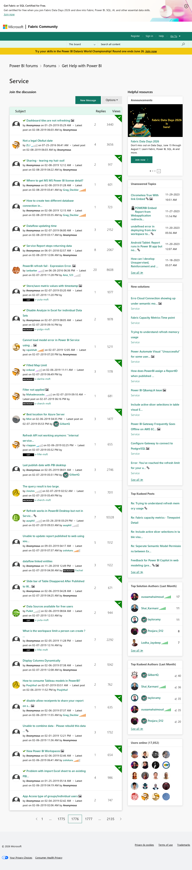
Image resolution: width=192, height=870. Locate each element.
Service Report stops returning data (49, 246)
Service (135, 308)
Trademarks (183, 844)
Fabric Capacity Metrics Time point (153, 317)
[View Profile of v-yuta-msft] (42, 299)
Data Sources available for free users (49, 606)
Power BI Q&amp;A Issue (147, 390)
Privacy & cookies (144, 844)
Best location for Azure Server (45, 414)
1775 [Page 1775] (61, 819)
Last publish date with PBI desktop (44, 465)
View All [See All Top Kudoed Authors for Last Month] (137, 729)
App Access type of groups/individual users (50, 796)
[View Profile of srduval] (30, 370)
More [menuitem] (144, 26)
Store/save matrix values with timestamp (52, 286)
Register (135, 35)
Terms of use (165, 844)
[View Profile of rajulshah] (31, 350)
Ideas (98, 26)
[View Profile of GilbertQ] (65, 424)
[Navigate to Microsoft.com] (13, 27)
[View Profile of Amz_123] (68, 275)
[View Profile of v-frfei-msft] (41, 454)
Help (161, 35)
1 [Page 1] (42, 819)
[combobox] (143, 44)
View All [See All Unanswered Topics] (137, 272)
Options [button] (111, 100)
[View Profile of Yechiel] (79, 570)
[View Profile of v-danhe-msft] (42, 379)
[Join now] (141, 159)
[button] (88, 100)
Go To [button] (173, 36)
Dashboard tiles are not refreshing (48, 120)
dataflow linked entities (37, 561)
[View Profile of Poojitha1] (31, 685)
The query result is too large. (41, 486)
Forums (66, 26)
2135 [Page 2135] (110, 819)
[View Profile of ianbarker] (31, 270)
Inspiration (82, 26)
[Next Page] (119, 819)
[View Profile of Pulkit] (29, 611)
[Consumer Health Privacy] (48, 857)
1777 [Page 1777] (88, 819)
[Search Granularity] (82, 44)
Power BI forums (23, 65)
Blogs (132, 26)
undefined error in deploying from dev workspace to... (143, 230)
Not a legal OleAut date (38, 140)
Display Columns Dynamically (41, 660)
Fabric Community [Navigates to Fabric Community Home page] (43, 27)
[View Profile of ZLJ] (28, 145)
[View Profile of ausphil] (30, 520)
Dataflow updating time (41, 226)
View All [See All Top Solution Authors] (137, 650)
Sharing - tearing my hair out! (45, 160)
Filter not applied (34, 389)
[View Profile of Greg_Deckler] (71, 189)
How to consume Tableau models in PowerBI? (51, 680)
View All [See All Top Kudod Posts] (137, 572)
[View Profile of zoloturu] (68, 550)
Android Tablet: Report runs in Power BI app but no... (146, 246)
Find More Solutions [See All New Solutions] (137, 480)
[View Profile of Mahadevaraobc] (35, 394)
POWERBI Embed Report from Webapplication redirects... (144, 213)
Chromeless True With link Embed (145, 197)
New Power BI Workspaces (43, 751)
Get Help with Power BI (82, 65)
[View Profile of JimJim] (30, 491)
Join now (9, 14)
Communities (115, 26)
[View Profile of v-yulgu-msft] (42, 329)
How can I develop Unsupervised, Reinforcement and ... (144, 262)
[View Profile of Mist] (29, 419)
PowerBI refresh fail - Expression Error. (47, 266)
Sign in (149, 35)
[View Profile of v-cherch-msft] (43, 403)
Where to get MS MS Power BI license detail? (54, 180)
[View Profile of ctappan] (31, 445)
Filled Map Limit (36, 365)
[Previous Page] (35, 819)
